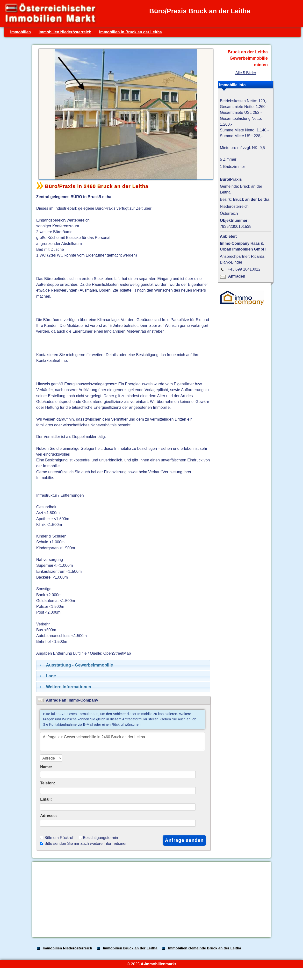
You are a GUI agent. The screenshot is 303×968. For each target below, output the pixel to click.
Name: (46, 767)
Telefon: (47, 783)
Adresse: (48, 815)
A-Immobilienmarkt (158, 964)
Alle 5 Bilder (245, 73)
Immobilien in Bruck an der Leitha (130, 32)
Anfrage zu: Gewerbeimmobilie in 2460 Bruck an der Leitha (122, 741)
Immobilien (20, 32)
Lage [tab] (47, 676)
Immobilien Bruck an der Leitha (130, 948)
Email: (46, 799)
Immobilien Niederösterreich (65, 32)
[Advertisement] (151, 899)
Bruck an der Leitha (251, 199)
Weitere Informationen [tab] (65, 686)
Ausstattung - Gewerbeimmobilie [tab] (76, 665)
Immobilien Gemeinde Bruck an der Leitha (204, 948)
